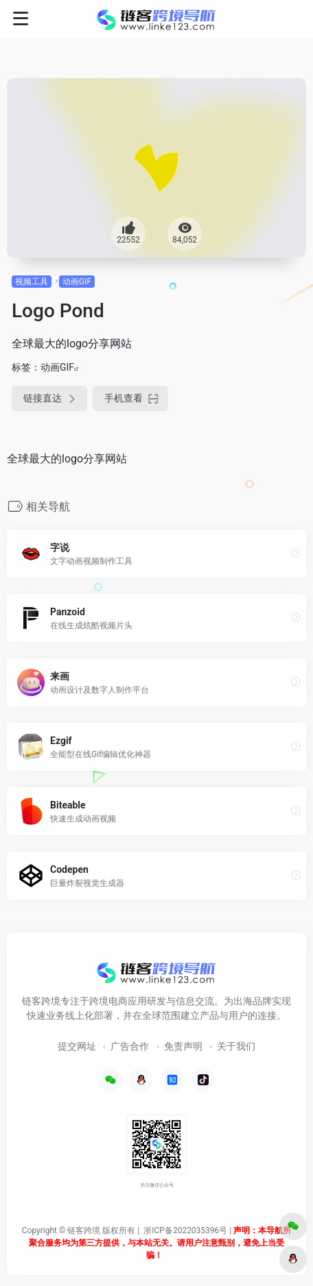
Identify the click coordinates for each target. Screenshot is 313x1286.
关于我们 (236, 1046)
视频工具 (31, 281)
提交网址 (77, 1046)
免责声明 (183, 1046)
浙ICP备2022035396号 (185, 1230)
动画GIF (76, 281)
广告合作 (130, 1046)
